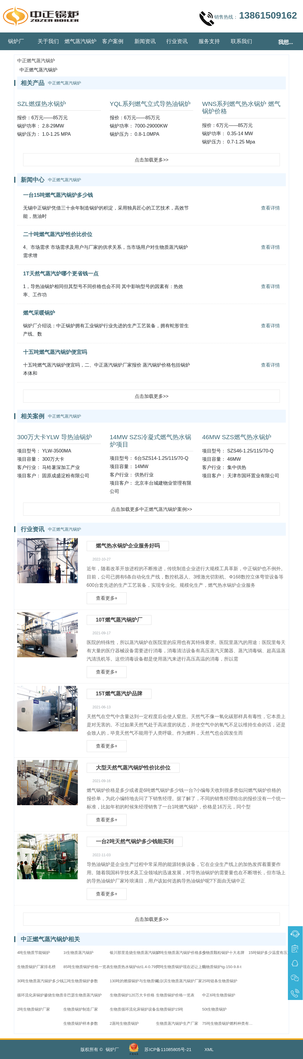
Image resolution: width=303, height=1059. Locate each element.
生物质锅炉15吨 (169, 1009)
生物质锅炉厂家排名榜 (36, 967)
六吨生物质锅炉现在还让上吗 (181, 967)
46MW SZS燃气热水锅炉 (236, 437)
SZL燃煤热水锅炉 (41, 103)
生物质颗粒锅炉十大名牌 (223, 952)
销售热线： (248, 18)
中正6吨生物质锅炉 (218, 995)
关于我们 (48, 41)
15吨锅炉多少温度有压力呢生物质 (275, 952)
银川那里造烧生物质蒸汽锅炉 (135, 952)
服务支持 (209, 41)
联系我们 (241, 41)
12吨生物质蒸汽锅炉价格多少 (181, 952)
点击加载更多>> (152, 159)
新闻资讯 (145, 41)
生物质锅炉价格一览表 (175, 995)
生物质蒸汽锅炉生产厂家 (177, 1023)
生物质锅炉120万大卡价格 (132, 995)
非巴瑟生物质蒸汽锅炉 (82, 995)
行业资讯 (177, 41)
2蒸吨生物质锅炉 (124, 1023)
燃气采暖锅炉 (39, 313)
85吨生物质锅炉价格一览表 (86, 967)
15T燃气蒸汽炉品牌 (119, 694)
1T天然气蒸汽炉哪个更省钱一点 (61, 274)
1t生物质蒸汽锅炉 (78, 952)
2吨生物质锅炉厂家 (33, 1009)
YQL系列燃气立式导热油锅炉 (150, 103)
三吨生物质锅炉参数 (80, 981)
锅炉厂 (16, 41)
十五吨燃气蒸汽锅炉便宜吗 (55, 352)
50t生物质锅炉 (214, 1009)
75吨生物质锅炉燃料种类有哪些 (228, 1023)
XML (209, 1049)
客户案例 (112, 41)
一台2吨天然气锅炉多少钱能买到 (134, 841)
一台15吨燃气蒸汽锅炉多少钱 (58, 195)
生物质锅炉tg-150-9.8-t (221, 967)
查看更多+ (106, 598)
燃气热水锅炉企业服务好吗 (128, 546)
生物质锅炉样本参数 (80, 1023)
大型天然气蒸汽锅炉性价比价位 (133, 768)
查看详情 (270, 207)
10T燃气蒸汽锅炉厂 (119, 620)
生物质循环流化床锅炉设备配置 (136, 1009)
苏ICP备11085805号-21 (167, 1049)
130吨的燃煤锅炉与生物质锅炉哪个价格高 (136, 981)
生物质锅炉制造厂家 (80, 1009)
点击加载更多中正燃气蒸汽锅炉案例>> (151, 509)
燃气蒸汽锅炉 (80, 41)
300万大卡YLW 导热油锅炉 (54, 437)
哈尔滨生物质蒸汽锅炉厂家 (179, 981)
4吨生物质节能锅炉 (33, 952)
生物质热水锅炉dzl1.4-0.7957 (135, 967)
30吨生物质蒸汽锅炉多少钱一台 (43, 981)
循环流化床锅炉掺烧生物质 (40, 995)
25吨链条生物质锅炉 (219, 981)
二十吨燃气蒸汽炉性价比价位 (57, 234)
